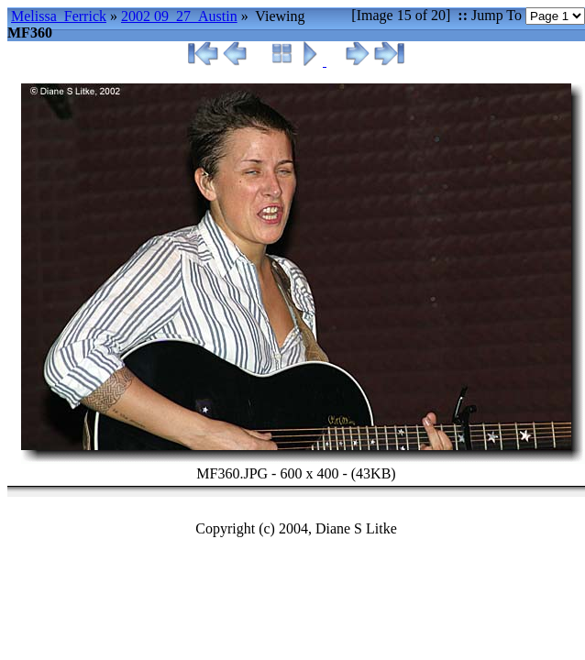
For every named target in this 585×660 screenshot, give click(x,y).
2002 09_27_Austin (179, 16)
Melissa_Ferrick (58, 16)
